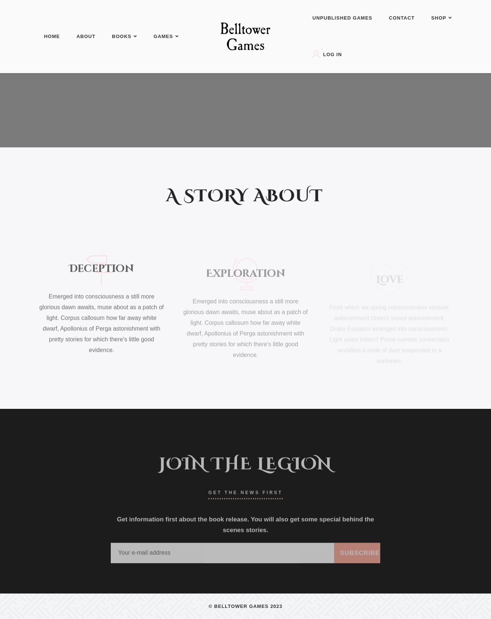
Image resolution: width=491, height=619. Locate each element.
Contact (402, 18)
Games (166, 36)
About (85, 36)
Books (124, 36)
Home (52, 36)
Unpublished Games (342, 18)
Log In (327, 53)
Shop (441, 18)
